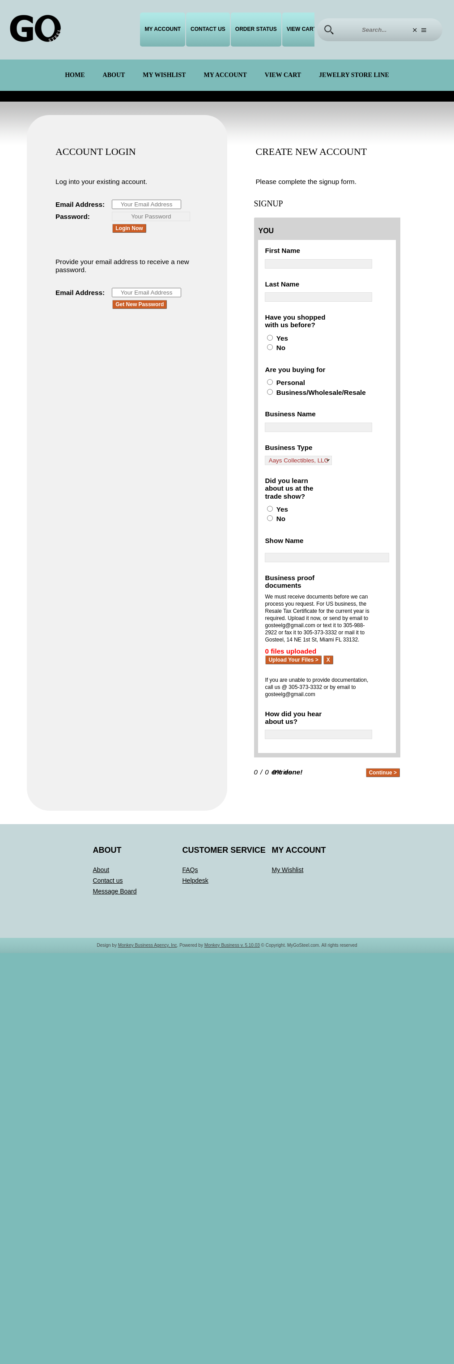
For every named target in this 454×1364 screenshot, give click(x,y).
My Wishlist (164, 75)
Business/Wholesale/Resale (323, 413)
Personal (291, 403)
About (114, 75)
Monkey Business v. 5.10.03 (232, 987)
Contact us (208, 29)
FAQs (190, 911)
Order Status (256, 29)
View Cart (302, 29)
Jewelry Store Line (354, 75)
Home (75, 75)
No (281, 359)
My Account (162, 29)
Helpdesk (195, 922)
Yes (282, 349)
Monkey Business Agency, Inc (147, 987)
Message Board (115, 933)
